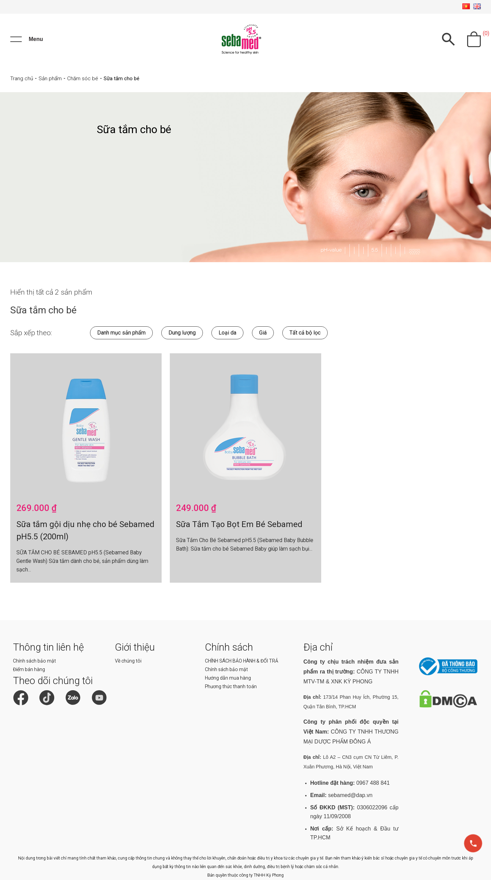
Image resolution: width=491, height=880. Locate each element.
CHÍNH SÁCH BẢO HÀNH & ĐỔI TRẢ (241, 661)
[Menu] (26, 39)
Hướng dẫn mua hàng (228, 678)
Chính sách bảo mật (34, 661)
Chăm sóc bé (82, 78)
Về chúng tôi (128, 661)
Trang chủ (21, 78)
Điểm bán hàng (29, 669)
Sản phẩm (50, 78)
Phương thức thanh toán (231, 686)
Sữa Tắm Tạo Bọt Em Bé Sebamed (239, 524)
